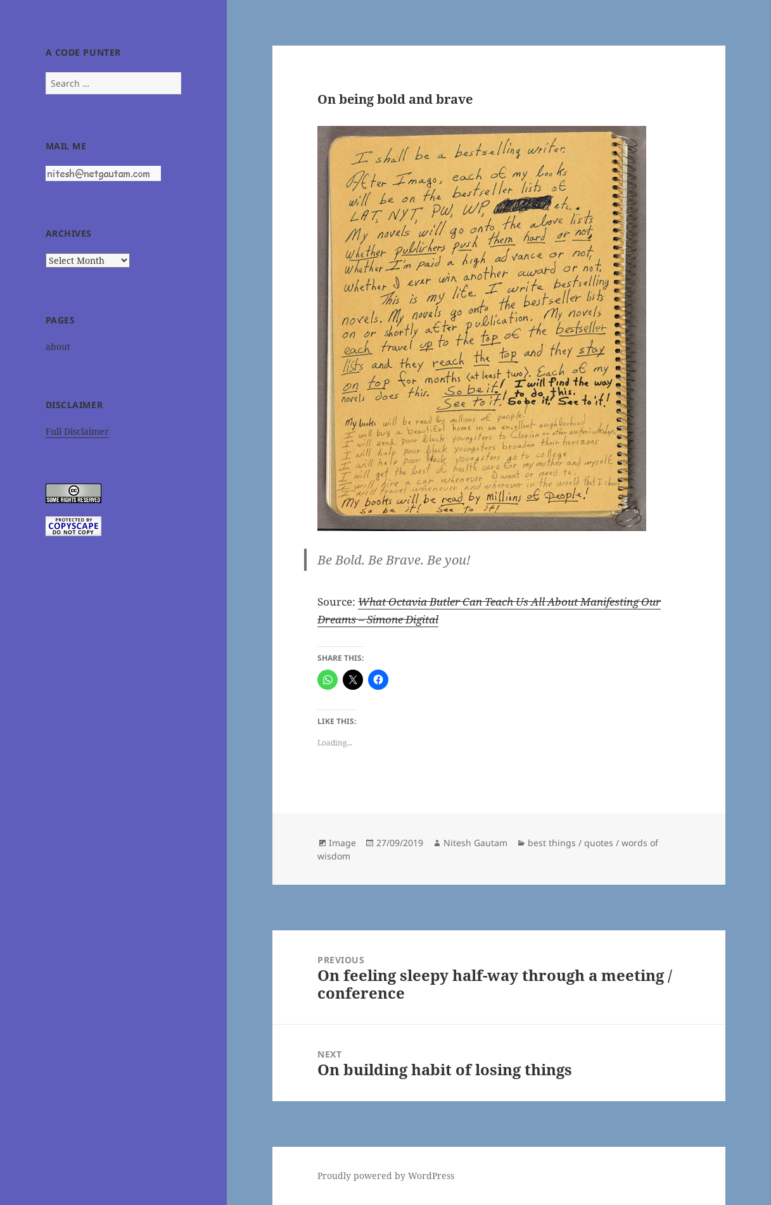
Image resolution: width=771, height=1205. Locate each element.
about (58, 346)
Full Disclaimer (77, 431)
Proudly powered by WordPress (385, 1176)
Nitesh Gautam (475, 843)
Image (342, 843)
